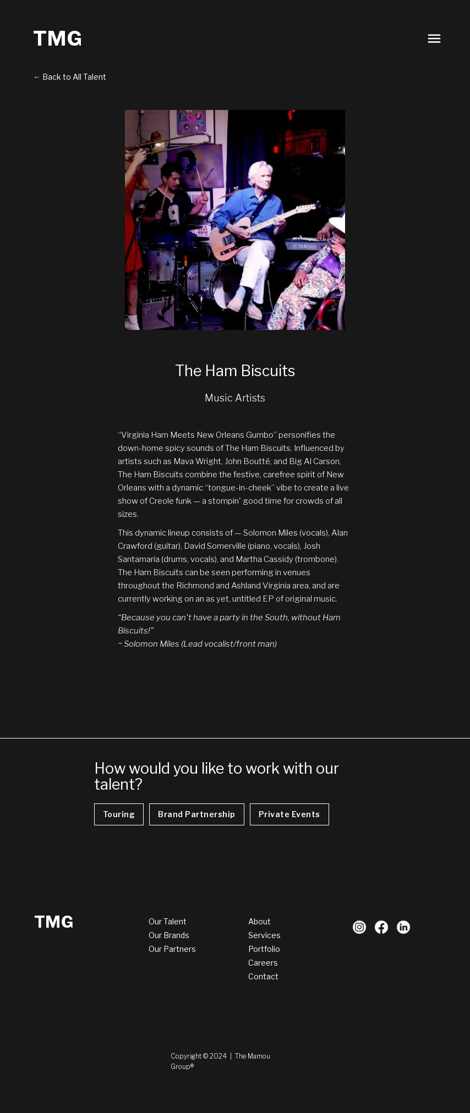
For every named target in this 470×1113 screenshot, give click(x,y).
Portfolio (264, 949)
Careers (263, 962)
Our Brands (169, 935)
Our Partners (172, 949)
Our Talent (168, 921)
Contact (263, 976)
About (259, 921)
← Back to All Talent (69, 76)
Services (264, 935)
